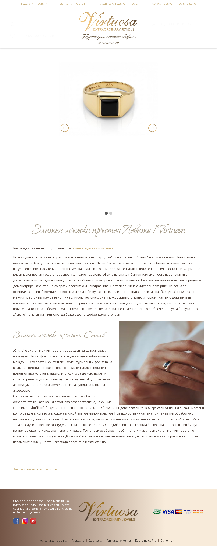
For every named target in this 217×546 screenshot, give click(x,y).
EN (204, 24)
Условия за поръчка (53, 540)
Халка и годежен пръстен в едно (174, 3)
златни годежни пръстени (92, 248)
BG (198, 24)
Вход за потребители (175, 24)
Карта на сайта (145, 540)
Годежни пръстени (34, 3)
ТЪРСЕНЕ (22, 24)
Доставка (95, 540)
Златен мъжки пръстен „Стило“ (37, 469)
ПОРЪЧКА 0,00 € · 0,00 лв (36, 35)
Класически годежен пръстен (119, 3)
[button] (106, 215)
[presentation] (64, 128)
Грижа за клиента (118, 540)
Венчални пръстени (73, 3)
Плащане (77, 540)
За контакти (169, 540)
